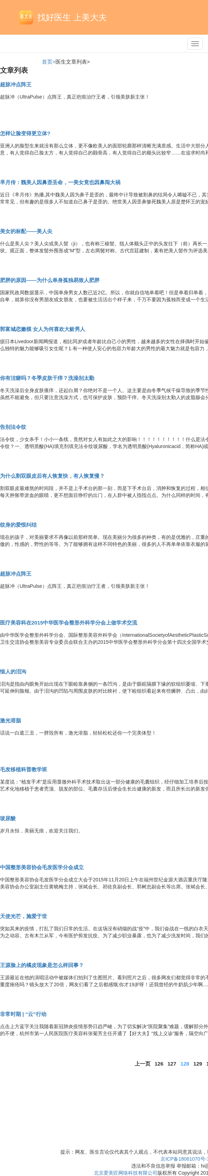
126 (159, 1064)
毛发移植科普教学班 (23, 769)
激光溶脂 (10, 720)
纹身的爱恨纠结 (18, 525)
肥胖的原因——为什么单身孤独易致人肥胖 (49, 280)
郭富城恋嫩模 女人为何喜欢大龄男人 (42, 329)
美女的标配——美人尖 (26, 231)
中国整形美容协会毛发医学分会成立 (42, 867)
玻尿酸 (8, 818)
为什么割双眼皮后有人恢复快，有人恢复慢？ (52, 476)
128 (184, 1064)
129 (197, 1064)
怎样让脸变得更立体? (25, 133)
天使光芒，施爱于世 (23, 916)
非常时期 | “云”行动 (23, 1014)
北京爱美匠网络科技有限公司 (125, 1173)
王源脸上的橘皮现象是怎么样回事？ (42, 965)
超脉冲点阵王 (15, 84)
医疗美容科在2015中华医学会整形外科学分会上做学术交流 (68, 623)
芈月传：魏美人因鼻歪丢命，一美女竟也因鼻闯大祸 (60, 182)
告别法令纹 (13, 427)
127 (172, 1064)
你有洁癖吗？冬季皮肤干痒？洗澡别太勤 (47, 378)
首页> (48, 62)
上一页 (142, 1064)
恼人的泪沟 (13, 671)
